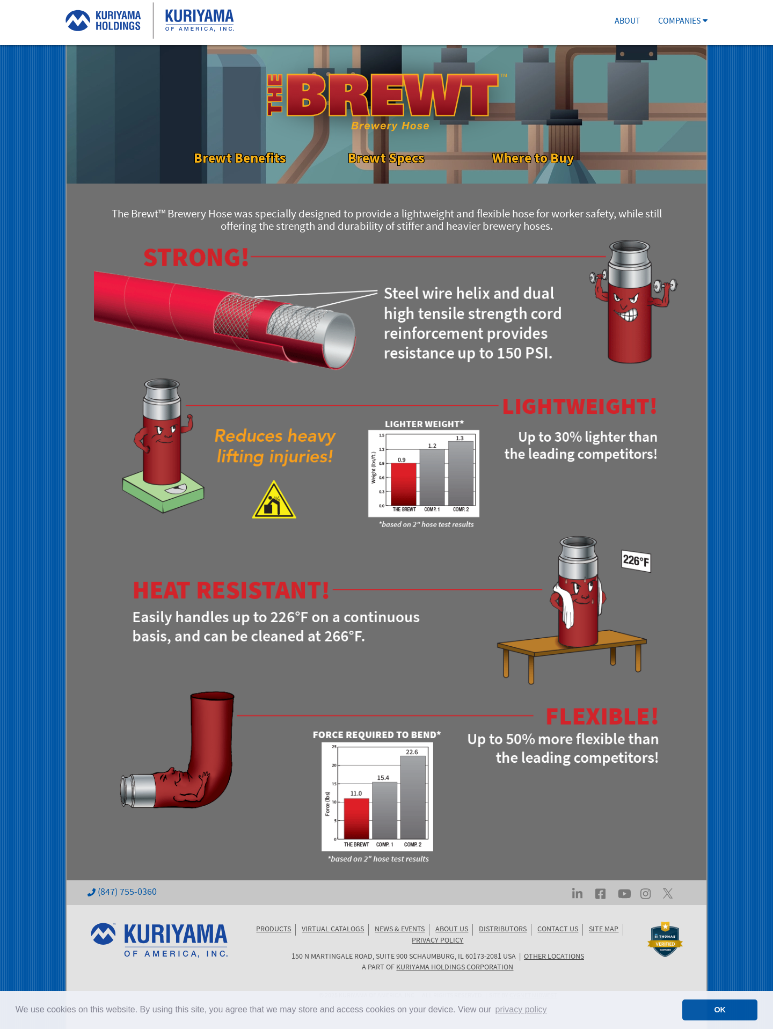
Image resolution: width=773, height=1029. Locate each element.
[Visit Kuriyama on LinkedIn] (577, 893)
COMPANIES (683, 22)
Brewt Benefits (240, 157)
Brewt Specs (386, 157)
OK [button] (720, 1009)
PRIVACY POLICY (437, 941)
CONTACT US (557, 930)
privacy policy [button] (521, 1009)
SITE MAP (603, 930)
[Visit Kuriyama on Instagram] (645, 893)
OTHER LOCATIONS (554, 957)
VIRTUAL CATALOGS (333, 930)
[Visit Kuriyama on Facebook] (600, 893)
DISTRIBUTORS (503, 930)
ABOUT (627, 22)
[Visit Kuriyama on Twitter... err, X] (668, 893)
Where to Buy (533, 157)
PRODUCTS (273, 930)
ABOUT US (451, 930)
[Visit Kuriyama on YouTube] (624, 893)
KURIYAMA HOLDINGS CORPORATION (454, 968)
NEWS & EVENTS (400, 930)
